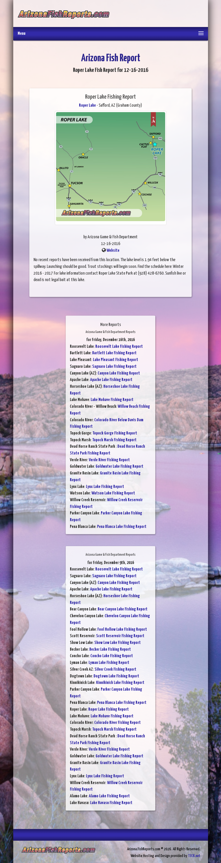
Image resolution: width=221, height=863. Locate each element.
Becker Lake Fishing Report (110, 649)
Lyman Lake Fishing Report (109, 663)
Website (112, 250)
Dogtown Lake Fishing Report (116, 676)
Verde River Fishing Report (109, 460)
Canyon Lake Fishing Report (119, 373)
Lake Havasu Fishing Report (111, 803)
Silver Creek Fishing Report (115, 669)
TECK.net (194, 856)
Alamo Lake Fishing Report (109, 796)
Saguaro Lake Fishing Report (114, 366)
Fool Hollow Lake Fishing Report (122, 629)
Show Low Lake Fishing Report (117, 643)
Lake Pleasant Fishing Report (115, 360)
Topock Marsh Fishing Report (114, 440)
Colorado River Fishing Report (117, 723)
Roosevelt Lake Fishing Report (119, 346)
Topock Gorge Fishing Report (114, 433)
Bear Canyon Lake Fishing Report (123, 609)
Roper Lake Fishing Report (108, 709)
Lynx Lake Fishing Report (105, 487)
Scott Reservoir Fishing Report (120, 636)
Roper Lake (87, 105)
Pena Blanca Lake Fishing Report (121, 527)
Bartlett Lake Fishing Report (114, 353)
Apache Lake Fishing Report (111, 380)
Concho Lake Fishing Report (111, 656)
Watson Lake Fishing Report (113, 493)
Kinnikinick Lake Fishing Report (120, 683)
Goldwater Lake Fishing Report (119, 466)
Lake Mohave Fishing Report (112, 400)
